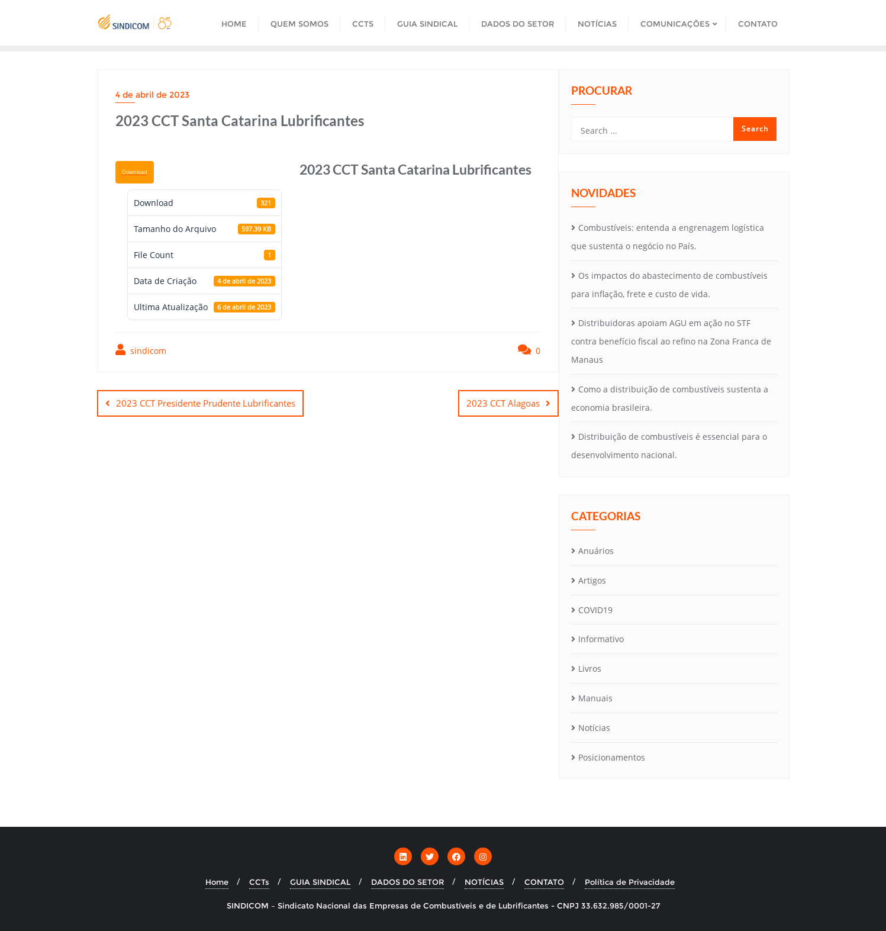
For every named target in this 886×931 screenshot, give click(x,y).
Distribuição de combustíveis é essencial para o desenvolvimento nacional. (669, 445)
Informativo (601, 639)
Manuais (595, 698)
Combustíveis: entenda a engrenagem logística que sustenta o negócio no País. (667, 237)
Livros (589, 668)
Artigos (592, 580)
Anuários (596, 550)
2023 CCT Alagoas (503, 403)
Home (216, 882)
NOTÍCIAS (484, 882)
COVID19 (595, 610)
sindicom (140, 350)
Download (134, 172)
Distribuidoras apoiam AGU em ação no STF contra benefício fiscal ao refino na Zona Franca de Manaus (671, 341)
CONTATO (544, 882)
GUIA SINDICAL (320, 882)
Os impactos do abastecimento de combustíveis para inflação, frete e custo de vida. (669, 284)
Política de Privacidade (630, 882)
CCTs (259, 882)
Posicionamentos (611, 757)
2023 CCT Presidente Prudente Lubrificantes (205, 403)
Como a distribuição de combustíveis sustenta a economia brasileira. (669, 398)
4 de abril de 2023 (152, 94)
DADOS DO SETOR (407, 882)
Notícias (594, 727)
